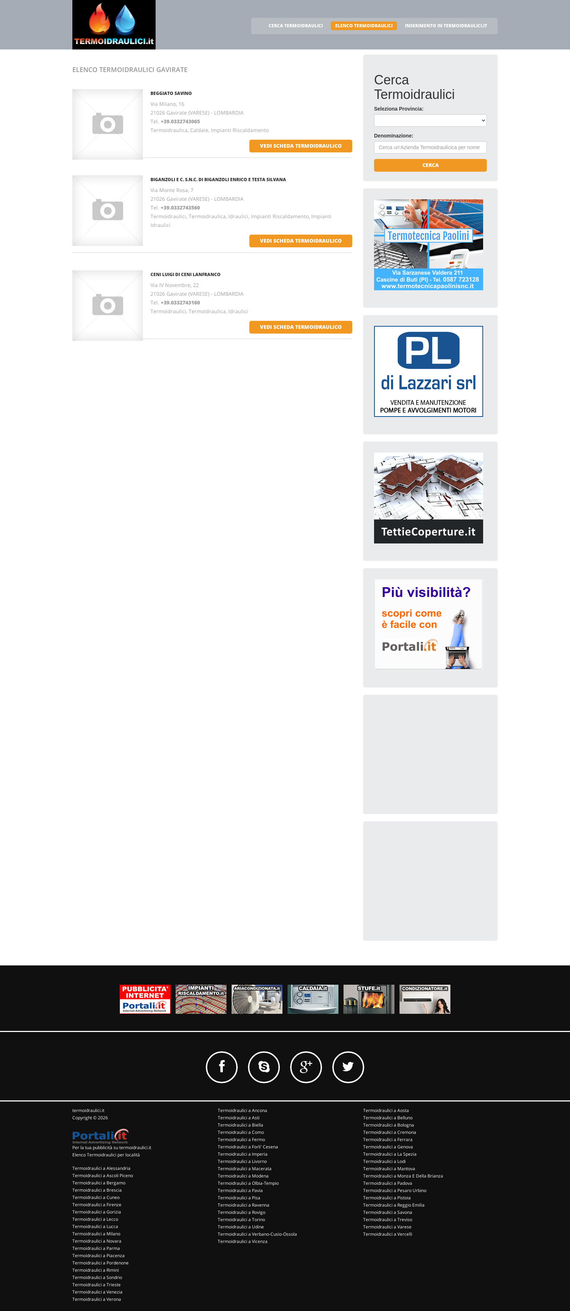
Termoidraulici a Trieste (96, 1285)
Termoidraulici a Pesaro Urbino (394, 1190)
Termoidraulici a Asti (239, 1118)
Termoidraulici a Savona (387, 1212)
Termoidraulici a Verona (96, 1299)
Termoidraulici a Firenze (96, 1205)
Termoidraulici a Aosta (386, 1110)
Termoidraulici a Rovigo (241, 1212)
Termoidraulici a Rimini (95, 1270)
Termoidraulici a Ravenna (243, 1205)
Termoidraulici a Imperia (243, 1154)
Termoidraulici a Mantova (389, 1168)
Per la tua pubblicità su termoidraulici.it (111, 1147)
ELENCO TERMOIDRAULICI (364, 26)
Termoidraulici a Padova (387, 1183)
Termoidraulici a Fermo (241, 1139)
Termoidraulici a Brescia (97, 1190)
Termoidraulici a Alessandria (101, 1168)
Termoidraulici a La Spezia (390, 1154)
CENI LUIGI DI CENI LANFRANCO (185, 274)
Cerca (430, 165)
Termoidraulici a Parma (96, 1248)
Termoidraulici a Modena (243, 1176)
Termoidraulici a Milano (96, 1234)
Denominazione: (393, 136)
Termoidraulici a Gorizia (96, 1212)
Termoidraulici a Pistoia (387, 1198)
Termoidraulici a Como (241, 1132)
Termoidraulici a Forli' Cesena (248, 1147)
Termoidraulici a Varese (387, 1227)
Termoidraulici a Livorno (242, 1161)
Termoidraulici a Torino (241, 1219)
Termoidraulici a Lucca (95, 1226)
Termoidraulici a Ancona (242, 1110)
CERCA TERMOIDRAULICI (296, 26)
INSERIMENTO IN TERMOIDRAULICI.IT (446, 26)
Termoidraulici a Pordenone (100, 1263)
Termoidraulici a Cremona (389, 1132)
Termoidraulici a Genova (388, 1147)
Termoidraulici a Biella (240, 1125)
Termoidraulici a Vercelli (387, 1234)
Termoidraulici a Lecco (95, 1219)
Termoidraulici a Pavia (240, 1190)
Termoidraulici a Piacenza (98, 1255)
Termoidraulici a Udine (241, 1227)
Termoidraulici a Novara (96, 1241)
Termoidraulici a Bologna (388, 1125)
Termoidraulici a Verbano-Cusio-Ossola (257, 1234)
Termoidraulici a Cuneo (96, 1197)
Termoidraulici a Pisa (239, 1198)
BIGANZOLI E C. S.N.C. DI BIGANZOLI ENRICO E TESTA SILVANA (218, 179)
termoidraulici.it (88, 1110)
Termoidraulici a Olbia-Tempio (248, 1183)
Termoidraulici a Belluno (388, 1118)
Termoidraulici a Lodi (384, 1161)
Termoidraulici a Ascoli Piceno (102, 1175)
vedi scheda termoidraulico (301, 145)
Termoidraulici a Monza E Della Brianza (403, 1176)
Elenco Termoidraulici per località (106, 1155)
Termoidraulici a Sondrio (97, 1277)
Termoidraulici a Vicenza (243, 1241)
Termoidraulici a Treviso (387, 1219)
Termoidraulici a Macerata (245, 1168)
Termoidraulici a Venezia (97, 1292)
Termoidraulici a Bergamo (98, 1183)
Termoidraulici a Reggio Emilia (394, 1205)
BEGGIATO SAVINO (171, 93)
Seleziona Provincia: (399, 109)
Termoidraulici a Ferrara (388, 1139)
